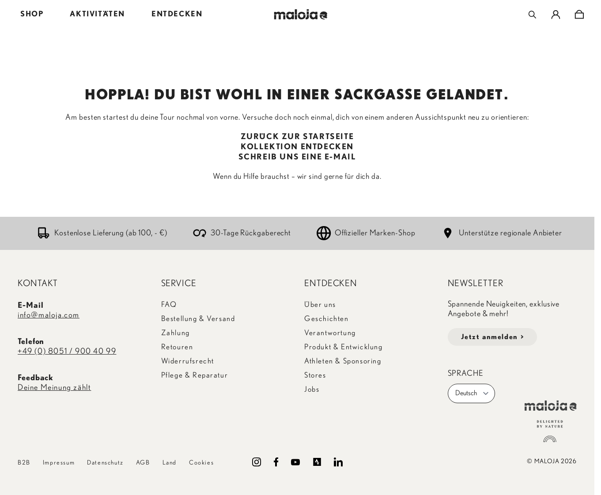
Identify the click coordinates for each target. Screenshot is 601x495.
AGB (143, 463)
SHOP (31, 14)
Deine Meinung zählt (54, 388)
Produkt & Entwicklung (343, 347)
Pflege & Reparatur (194, 375)
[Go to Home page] (300, 14)
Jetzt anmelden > (492, 336)
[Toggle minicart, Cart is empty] (579, 15)
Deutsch (472, 393)
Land (170, 463)
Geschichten (326, 318)
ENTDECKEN (176, 14)
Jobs (311, 389)
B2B (24, 463)
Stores (315, 375)
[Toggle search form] (532, 15)
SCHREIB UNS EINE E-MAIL (297, 157)
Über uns (320, 304)
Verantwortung (330, 332)
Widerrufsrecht (187, 361)
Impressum (59, 463)
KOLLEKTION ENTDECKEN (297, 147)
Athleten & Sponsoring (343, 361)
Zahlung (175, 332)
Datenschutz (105, 463)
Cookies (201, 463)
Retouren (177, 347)
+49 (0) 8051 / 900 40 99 (67, 351)
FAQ (169, 304)
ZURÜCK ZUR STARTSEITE (297, 137)
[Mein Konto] (555, 15)
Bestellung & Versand (198, 318)
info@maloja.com (48, 315)
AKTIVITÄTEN (97, 14)
